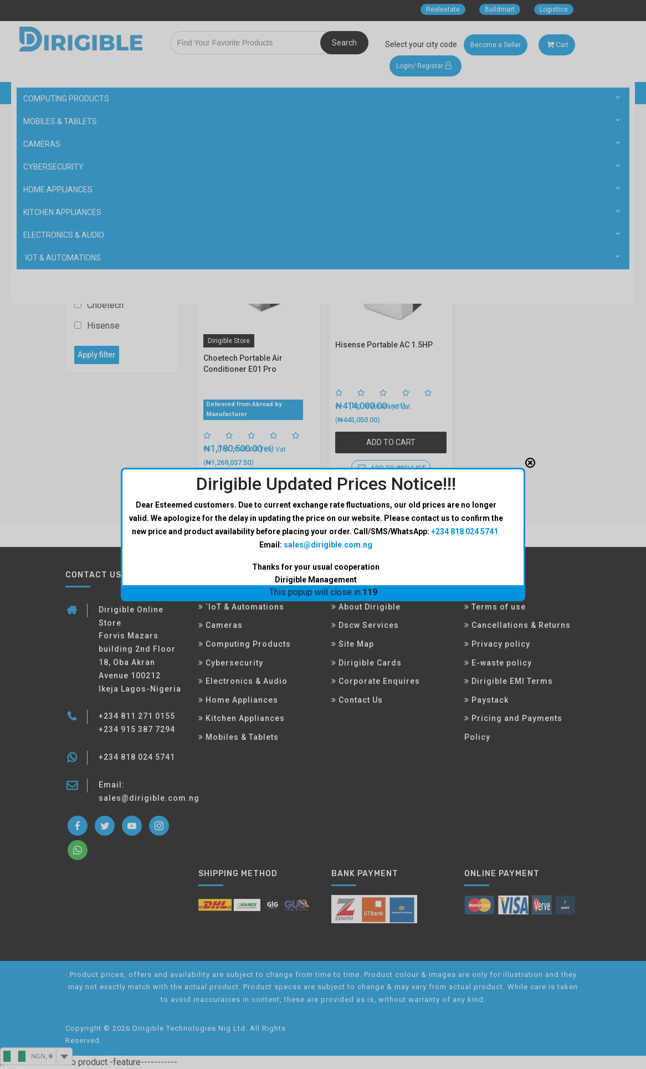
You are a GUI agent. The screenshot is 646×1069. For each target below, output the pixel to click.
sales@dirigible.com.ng (328, 482)
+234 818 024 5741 (464, 470)
